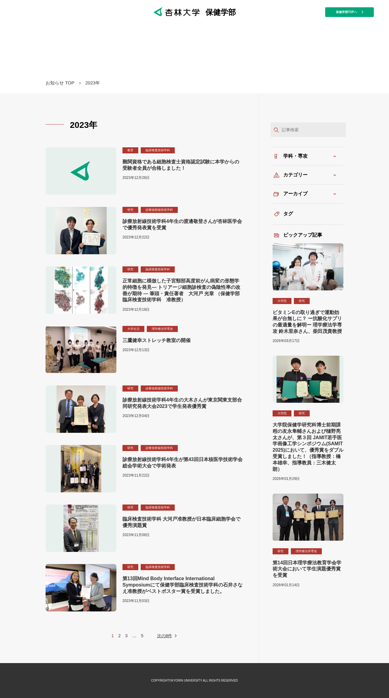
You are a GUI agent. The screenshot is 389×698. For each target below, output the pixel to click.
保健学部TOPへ (349, 12)
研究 (130, 209)
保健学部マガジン (194, 51)
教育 (130, 150)
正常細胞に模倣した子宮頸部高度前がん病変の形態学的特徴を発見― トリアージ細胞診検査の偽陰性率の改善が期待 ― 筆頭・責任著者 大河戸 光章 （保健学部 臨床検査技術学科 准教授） (181, 290)
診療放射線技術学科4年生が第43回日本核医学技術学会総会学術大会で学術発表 (182, 462)
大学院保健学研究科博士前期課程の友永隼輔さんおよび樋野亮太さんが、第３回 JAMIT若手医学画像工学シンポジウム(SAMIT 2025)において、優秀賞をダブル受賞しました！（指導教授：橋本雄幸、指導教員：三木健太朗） (308, 447)
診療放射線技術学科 (159, 209)
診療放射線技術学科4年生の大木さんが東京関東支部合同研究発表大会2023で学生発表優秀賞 (182, 403)
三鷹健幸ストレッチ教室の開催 (156, 340)
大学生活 (133, 328)
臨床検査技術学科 (158, 150)
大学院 (282, 301)
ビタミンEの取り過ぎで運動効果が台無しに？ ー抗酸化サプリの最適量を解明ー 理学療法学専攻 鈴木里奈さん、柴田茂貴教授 (307, 322)
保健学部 (194, 12)
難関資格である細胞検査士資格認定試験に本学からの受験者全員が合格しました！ (180, 165)
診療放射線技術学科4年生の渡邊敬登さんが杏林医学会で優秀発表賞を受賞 (182, 224)
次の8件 (164, 635)
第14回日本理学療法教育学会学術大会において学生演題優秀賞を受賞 (307, 569)
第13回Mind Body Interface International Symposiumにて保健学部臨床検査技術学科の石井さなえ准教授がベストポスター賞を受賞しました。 (182, 585)
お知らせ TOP (60, 82)
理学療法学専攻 (162, 328)
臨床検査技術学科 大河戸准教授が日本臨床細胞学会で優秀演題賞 (181, 522)
